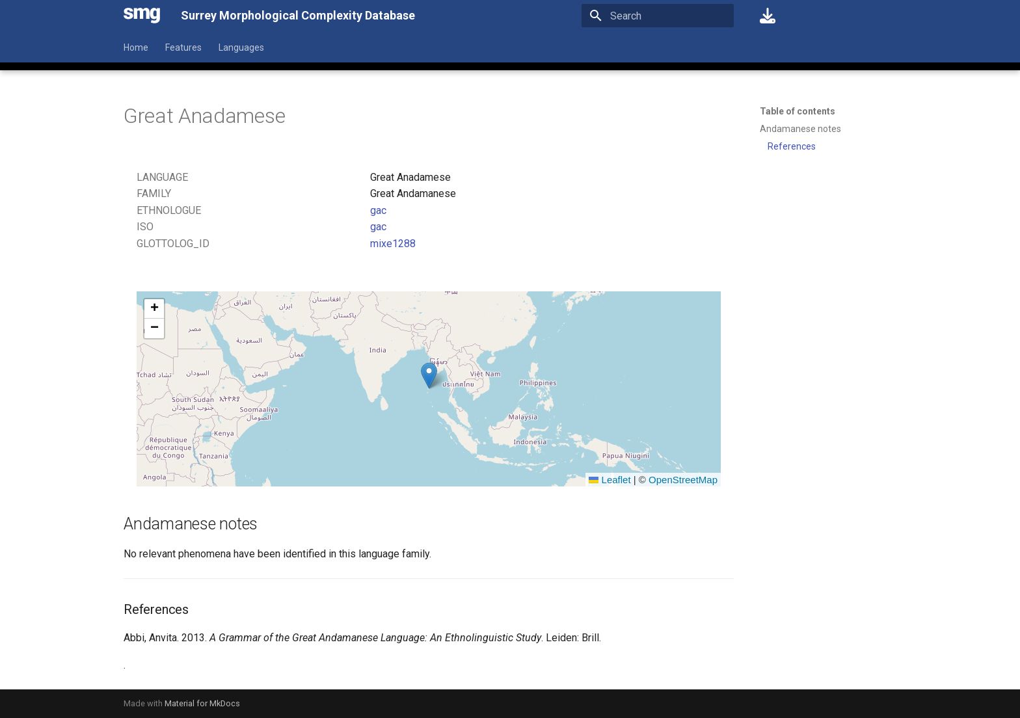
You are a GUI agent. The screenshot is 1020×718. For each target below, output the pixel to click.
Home (136, 47)
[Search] (658, 15)
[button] (429, 375)
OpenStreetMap (683, 479)
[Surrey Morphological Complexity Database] (141, 16)
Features (183, 47)
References (792, 146)
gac (378, 210)
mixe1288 (393, 243)
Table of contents (797, 111)
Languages (241, 47)
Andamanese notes (800, 129)
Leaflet (609, 479)
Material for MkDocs (202, 703)
